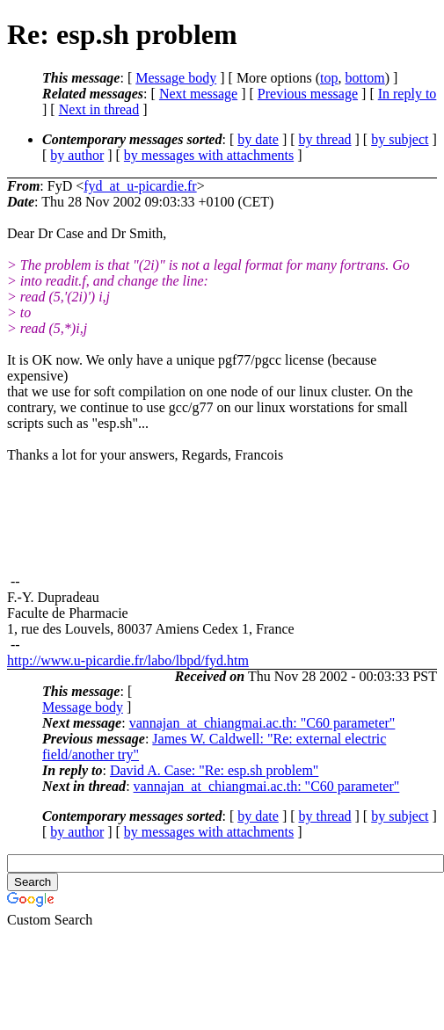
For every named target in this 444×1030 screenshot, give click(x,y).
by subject (399, 139)
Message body (175, 77)
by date (258, 139)
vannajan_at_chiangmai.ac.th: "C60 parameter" (262, 722)
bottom (364, 77)
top (329, 77)
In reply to (407, 93)
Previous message (308, 93)
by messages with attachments (209, 155)
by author (77, 155)
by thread (325, 139)
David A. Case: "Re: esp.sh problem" (214, 770)
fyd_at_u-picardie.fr (140, 185)
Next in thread (99, 109)
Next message (198, 93)
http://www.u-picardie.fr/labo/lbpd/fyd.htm (128, 660)
